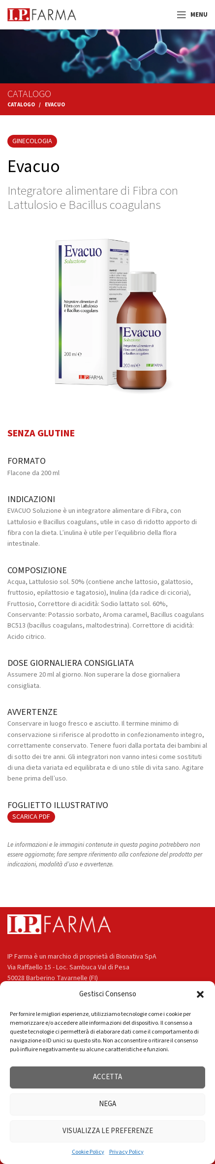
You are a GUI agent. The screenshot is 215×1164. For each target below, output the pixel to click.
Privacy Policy (126, 1152)
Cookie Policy (88, 1152)
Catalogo (21, 104)
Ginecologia (32, 141)
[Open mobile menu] (192, 15)
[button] (200, 994)
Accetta (107, 1077)
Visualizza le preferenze (107, 1131)
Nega (107, 1104)
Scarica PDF (31, 817)
